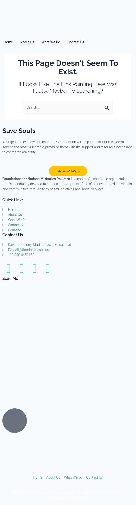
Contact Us (76, 42)
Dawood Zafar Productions (68, 497)
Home (8, 42)
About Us (27, 42)
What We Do (51, 42)
